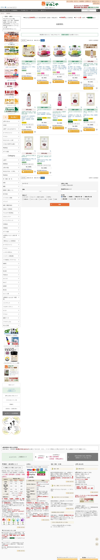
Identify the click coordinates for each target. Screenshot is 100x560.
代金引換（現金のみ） (31, 484)
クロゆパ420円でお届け (9, 144)
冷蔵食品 (5, 228)
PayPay (28, 489)
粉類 (4, 182)
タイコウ (5, 278)
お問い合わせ (96, 3)
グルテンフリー (7, 216)
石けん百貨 (6, 325)
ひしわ (5, 310)
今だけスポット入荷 (8, 140)
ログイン (14, 7)
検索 (97, 10)
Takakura (5, 274)
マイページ (34, 10)
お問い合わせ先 (79, 464)
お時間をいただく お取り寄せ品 (10, 236)
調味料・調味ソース (8, 190)
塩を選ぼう (10, 117)
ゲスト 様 (3, 7)
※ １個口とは (11, 44)
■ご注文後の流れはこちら (9, 29)
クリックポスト (6, 542)
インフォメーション (67, 557)
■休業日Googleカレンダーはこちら (11, 26)
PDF (87, 500)
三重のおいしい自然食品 (9, 241)
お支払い (29, 464)
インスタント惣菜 (7, 197)
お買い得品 (6, 167)
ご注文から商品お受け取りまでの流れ (60, 522)
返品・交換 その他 (56, 464)
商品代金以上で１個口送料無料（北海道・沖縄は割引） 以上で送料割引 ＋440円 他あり (60, 17)
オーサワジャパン (7, 132)
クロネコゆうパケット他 (9, 530)
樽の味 (5, 290)
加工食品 (5, 194)
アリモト (5, 314)
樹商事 (5, 286)
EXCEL (92, 500)
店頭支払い (29, 500)
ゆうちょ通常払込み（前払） (31, 494)
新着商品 (14, 10)
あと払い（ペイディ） (31, 499)
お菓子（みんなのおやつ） (10, 129)
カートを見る (70, 1)
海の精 (5, 271)
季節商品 (5, 147)
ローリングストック (8, 220)
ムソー (5, 267)
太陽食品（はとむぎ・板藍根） (10, 298)
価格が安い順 (30, 40)
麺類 (4, 186)
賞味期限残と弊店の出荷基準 (58, 512)
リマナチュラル (7, 321)
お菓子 (5, 160)
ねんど (5, 282)
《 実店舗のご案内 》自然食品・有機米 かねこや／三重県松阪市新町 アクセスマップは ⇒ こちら (86, 507)
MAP (88, 477)
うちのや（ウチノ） (8, 306)
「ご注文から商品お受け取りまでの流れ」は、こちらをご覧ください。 (61, 526)
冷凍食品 (5, 224)
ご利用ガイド (88, 1)
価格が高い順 (37, 40)
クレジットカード (30, 488)
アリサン (5, 136)
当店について (6, 10)
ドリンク (5, 201)
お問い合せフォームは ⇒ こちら (83, 472)
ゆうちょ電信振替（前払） (30, 492)
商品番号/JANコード (66, 189)
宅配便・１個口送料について (10, 464)
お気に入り (24, 10)
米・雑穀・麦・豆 (7, 179)
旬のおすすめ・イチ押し (9, 171)
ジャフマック (6, 302)
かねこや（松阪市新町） (34, 504)
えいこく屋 (6, 293)
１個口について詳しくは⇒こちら (12, 467)
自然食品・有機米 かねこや (82, 474)
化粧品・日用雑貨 (7, 209)
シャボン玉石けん (7, 252)
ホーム (2, 13)
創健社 (5, 263)
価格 (23, 189)
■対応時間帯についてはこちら (11, 23)
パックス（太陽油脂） (8, 256)
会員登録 (82, 1)
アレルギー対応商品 (8, 212)
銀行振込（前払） (28, 497)
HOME (5, 125)
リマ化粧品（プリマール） (10, 259)
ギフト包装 (6, 151)
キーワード (25, 183)
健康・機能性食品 (7, 205)
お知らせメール (96, 1)
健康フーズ (6, 318)
